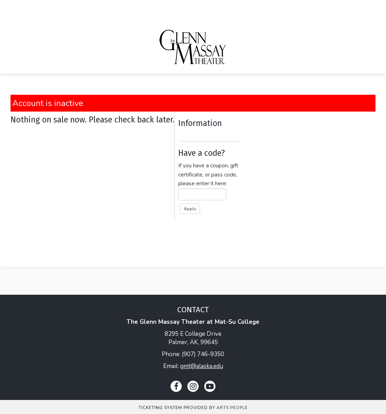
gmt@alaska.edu (201, 366)
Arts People (232, 407)
